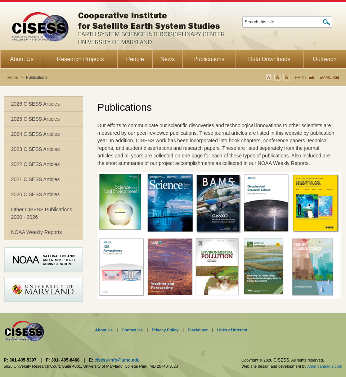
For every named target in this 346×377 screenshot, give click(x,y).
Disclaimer (198, 330)
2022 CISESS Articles (35, 164)
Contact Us (132, 330)
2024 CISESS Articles (35, 134)
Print (301, 77)
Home (13, 77)
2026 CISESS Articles (35, 104)
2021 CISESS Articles (35, 179)
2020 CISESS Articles (35, 194)
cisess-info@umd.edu (116, 360)
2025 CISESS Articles (35, 119)
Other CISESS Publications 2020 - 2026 (41, 213)
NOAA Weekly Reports (36, 232)
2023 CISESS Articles (35, 149)
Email (325, 77)
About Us (104, 330)
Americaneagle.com (324, 366)
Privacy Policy (165, 330)
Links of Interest (232, 330)
